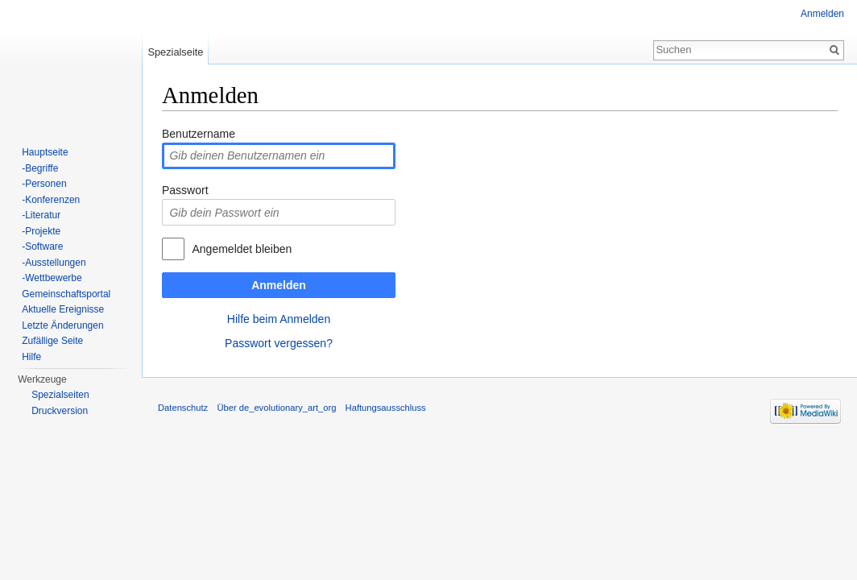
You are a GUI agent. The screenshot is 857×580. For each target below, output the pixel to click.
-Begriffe (40, 168)
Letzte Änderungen (62, 325)
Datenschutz (183, 407)
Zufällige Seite (52, 340)
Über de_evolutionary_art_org (276, 407)
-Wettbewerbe (51, 278)
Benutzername (198, 133)
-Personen (44, 183)
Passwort (185, 190)
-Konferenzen (51, 199)
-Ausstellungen (53, 262)
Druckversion (59, 410)
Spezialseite (175, 52)
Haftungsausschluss (386, 407)
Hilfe (31, 356)
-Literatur (41, 215)
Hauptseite (45, 152)
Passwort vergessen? (279, 343)
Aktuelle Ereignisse (63, 309)
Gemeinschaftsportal (66, 294)
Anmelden (278, 285)
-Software (42, 246)
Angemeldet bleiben (242, 248)
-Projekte (41, 231)
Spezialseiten (60, 394)
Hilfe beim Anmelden (278, 319)
